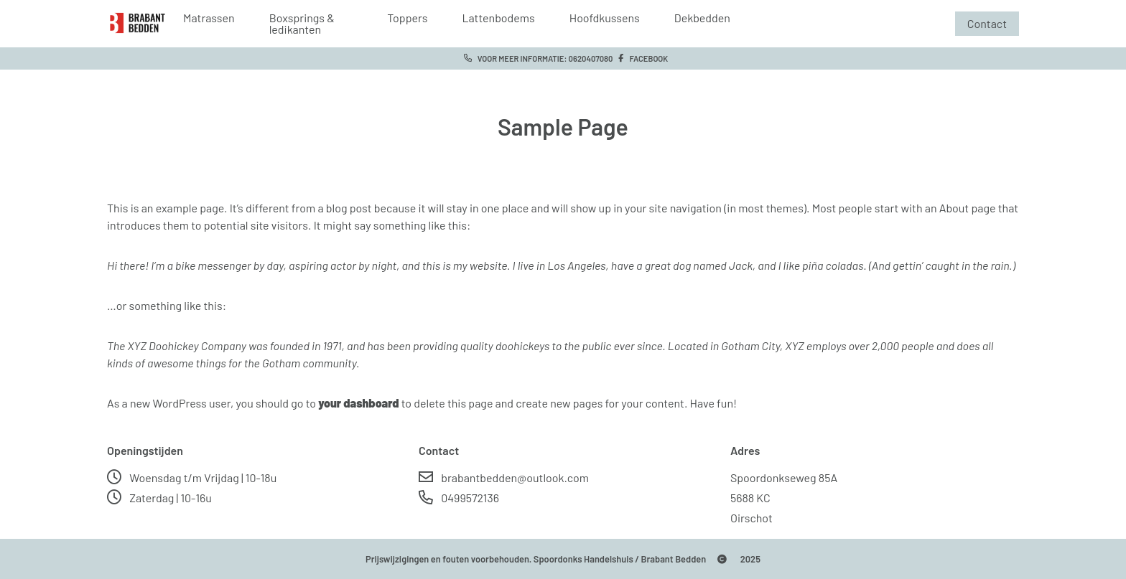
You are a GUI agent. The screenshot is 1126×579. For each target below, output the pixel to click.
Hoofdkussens (604, 18)
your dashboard (358, 403)
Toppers (407, 18)
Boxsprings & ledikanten (302, 23)
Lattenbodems (498, 18)
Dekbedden (702, 18)
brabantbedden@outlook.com (504, 477)
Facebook (640, 58)
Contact (987, 23)
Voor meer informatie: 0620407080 (535, 58)
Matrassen (209, 18)
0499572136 (459, 497)
